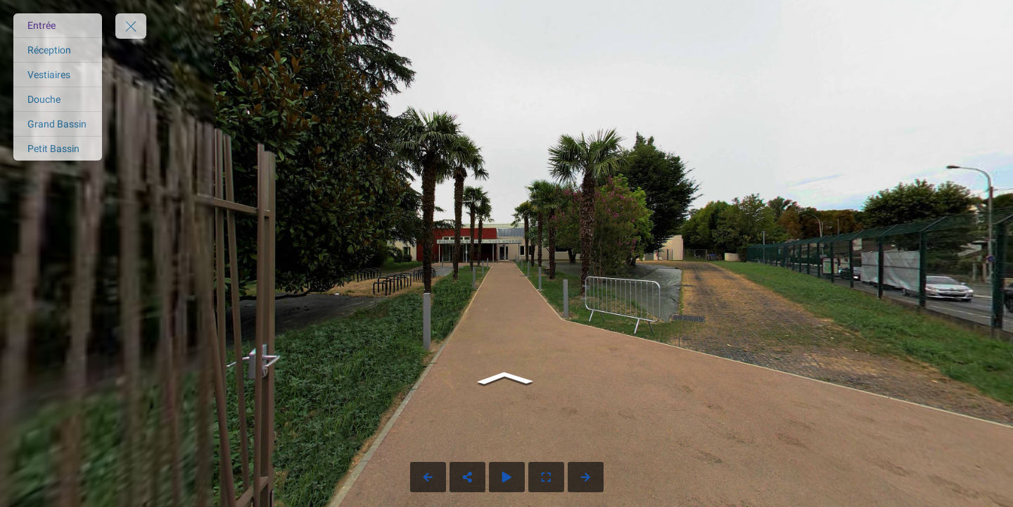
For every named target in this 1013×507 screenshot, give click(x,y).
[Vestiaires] (57, 75)
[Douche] (57, 99)
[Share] (467, 477)
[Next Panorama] (586, 477)
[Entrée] (57, 25)
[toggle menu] (130, 26)
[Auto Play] (507, 477)
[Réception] (57, 50)
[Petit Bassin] (57, 149)
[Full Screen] (546, 477)
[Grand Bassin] (57, 124)
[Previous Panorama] (428, 477)
